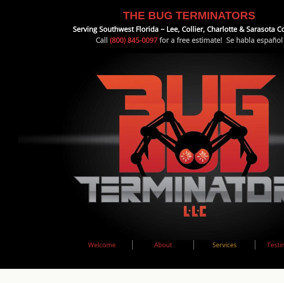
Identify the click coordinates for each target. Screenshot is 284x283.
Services (224, 245)
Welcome (102, 245)
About (163, 245)
